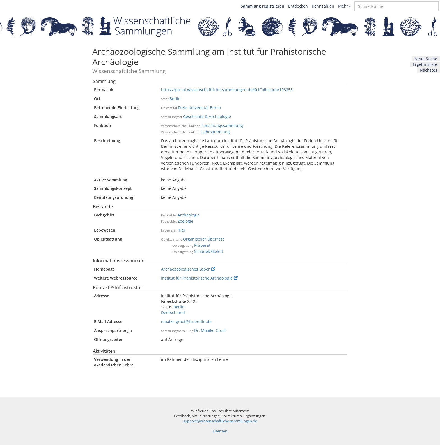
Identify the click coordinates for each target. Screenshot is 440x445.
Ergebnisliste (425, 64)
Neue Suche (425, 58)
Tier (181, 230)
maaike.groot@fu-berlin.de (186, 321)
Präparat (202, 245)
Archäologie (189, 215)
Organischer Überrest (203, 239)
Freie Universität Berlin (199, 107)
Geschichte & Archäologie (207, 116)
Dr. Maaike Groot (210, 330)
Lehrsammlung (215, 131)
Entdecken (298, 6)
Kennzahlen (323, 6)
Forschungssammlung (222, 125)
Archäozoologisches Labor (188, 269)
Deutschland (173, 312)
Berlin (175, 98)
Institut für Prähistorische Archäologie (199, 278)
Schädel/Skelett (208, 251)
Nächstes (428, 70)
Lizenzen (220, 431)
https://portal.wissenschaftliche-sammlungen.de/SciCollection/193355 (227, 89)
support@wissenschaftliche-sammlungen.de (220, 421)
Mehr (344, 6)
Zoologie (185, 221)
